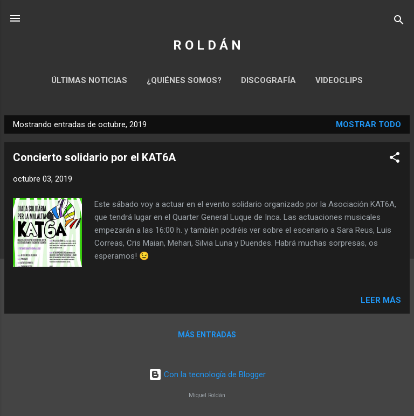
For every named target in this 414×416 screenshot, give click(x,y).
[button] (394, 159)
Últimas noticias (89, 80)
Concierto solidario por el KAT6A (94, 157)
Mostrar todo (368, 124)
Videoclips (339, 80)
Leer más (381, 300)
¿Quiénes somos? (184, 80)
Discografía (268, 80)
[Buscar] (398, 21)
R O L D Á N (207, 45)
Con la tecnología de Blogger (207, 374)
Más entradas (207, 334)
